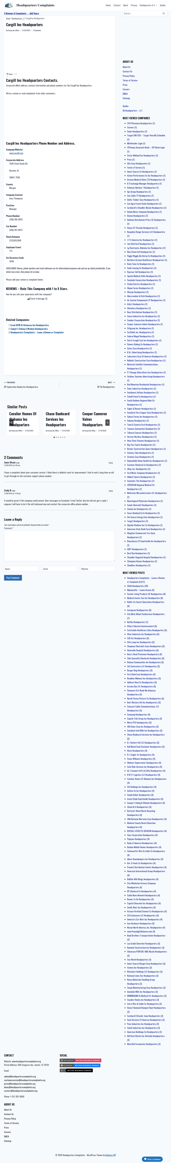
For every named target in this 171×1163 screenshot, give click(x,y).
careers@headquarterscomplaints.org (20, 1090)
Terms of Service (130, 80)
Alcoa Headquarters (135, 750)
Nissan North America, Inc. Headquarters (144, 927)
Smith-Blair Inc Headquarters (140, 907)
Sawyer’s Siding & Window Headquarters (29, 328)
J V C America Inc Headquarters (140, 240)
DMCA (125, 93)
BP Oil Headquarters (88, 384)
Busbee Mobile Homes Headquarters (142, 847)
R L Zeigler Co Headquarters (139, 754)
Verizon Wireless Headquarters (140, 436)
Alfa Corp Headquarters (137, 163)
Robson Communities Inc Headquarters (144, 662)
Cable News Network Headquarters (142, 895)
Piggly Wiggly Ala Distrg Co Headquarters (144, 256)
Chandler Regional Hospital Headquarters (145, 557)
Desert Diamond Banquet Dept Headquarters (146, 1007)
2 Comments (37, 30)
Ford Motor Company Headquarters (142, 472)
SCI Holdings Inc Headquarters (140, 786)
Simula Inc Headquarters (138, 509)
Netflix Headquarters (136, 622)
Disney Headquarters (136, 215)
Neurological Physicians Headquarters (143, 501)
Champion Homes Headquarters (140, 561)
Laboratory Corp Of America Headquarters (145, 356)
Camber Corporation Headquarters (142, 320)
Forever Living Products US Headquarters (145, 594)
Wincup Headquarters (136, 292)
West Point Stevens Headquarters (141, 440)
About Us (126, 67)
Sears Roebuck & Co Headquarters (142, 513)
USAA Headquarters (135, 586)
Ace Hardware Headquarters (139, 923)
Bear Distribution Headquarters (140, 312)
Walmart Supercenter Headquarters (142, 762)
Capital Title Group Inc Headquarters (143, 718)
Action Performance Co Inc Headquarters (145, 175)
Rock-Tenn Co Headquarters (139, 264)
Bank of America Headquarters (140, 843)
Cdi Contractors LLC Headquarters (142, 666)
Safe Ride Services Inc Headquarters (143, 766)
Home (108, 5)
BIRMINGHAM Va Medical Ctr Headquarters (145, 995)
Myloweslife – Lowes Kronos (139, 590)
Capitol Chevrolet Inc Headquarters (142, 903)
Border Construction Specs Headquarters (145, 448)
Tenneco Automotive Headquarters (142, 428)
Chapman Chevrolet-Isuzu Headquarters (144, 646)
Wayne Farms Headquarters (139, 288)
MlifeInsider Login (135, 143)
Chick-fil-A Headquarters (137, 807)
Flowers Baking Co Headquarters (141, 344)
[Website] (97, 569)
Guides (163, 5)
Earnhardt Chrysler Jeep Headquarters (143, 1015)
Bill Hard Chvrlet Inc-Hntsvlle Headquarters (146, 1036)
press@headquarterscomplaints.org (19, 1083)
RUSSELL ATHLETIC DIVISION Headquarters (145, 831)
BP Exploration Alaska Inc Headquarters (30, 384)
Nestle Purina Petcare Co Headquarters (144, 698)
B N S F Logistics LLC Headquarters (142, 774)
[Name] (21, 569)
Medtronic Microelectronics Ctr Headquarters (147, 493)
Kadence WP (110, 1155)
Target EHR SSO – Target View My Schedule (146, 135)
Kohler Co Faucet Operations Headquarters (145, 602)
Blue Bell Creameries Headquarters (142, 1044)
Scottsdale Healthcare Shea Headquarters (145, 630)
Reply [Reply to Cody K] (111, 490)
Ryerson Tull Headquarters (138, 272)
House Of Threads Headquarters (141, 227)
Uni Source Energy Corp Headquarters (143, 517)
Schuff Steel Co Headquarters (140, 396)
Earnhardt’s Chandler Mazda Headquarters (145, 207)
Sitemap (126, 98)
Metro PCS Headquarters (138, 722)
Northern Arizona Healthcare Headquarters (145, 260)
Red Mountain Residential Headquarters (144, 384)
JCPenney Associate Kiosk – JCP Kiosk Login (146, 147)
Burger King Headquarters (138, 670)
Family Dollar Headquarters (139, 794)
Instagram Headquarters (137, 610)
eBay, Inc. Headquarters (137, 469)
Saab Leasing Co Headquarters (140, 268)
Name (7, 568)
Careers (126, 89)
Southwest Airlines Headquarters (141, 392)
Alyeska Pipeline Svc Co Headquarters (143, 525)
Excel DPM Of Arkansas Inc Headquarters (29, 325)
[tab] (54, 437)
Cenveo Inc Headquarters (138, 967)
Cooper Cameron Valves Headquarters (143, 324)
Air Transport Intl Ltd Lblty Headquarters (144, 770)
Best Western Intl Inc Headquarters (142, 702)
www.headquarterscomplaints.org (26, 1061)
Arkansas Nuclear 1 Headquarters (141, 187)
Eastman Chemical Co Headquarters (142, 464)
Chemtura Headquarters (137, 308)
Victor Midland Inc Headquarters (141, 155)
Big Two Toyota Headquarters (140, 444)
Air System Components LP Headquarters (145, 300)
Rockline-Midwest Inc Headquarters (142, 678)
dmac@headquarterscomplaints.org (19, 1087)
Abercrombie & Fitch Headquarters (142, 296)
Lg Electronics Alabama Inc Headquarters (145, 248)
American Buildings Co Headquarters (143, 1032)
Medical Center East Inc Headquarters (143, 598)
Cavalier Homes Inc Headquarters (141, 999)
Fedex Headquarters (135, 131)
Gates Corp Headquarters (138, 348)
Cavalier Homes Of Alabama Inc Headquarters (22, 419)
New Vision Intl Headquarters (139, 251)
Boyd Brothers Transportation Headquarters (146, 935)
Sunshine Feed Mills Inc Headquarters (143, 730)
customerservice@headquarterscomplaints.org (24, 1080)
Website (84, 568)
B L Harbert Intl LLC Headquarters (141, 742)
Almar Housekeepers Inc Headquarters (143, 859)
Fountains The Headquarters (139, 480)
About (125, 5)
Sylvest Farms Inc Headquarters (141, 416)
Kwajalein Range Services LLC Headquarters (146, 231)
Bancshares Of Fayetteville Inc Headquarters (146, 541)
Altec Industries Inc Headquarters (141, 634)
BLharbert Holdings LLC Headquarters (143, 971)
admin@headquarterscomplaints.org (20, 1076)
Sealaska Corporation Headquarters (142, 280)
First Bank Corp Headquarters (140, 674)
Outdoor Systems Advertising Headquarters (146, 376)
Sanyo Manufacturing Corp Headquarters (145, 987)
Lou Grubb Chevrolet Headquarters (142, 943)
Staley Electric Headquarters (139, 284)
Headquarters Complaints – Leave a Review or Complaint (37, 332)
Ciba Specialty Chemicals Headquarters (144, 658)
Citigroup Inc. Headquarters (139, 328)
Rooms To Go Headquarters (139, 899)
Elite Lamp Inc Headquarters (139, 642)
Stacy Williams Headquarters (139, 758)
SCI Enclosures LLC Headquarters (141, 915)
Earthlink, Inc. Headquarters (139, 332)
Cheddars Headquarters (137, 565)
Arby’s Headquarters (136, 304)
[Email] (59, 569)
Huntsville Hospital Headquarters (141, 650)
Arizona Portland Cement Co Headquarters (145, 911)
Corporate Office (13, 30)
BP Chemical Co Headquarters (140, 891)
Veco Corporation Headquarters (141, 835)
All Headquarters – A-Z (132, 110)
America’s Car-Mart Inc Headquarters (143, 919)
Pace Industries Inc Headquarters (141, 1024)
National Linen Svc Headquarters (141, 975)
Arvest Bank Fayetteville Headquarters (143, 799)
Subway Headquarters (136, 420)
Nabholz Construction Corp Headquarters (145, 360)
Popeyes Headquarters (137, 839)
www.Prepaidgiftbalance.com (139, 931)
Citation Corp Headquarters (139, 456)
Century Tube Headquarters (139, 452)
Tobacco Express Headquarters (140, 432)
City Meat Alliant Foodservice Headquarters (146, 614)
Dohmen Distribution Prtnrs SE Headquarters (146, 219)
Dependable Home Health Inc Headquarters (145, 460)
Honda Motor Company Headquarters (143, 211)
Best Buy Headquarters (137, 553)
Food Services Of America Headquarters (144, 1019)
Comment (9, 528)
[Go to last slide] (11, 422)
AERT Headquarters (135, 549)
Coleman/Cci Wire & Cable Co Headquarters (146, 851)
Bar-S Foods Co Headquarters (140, 863)
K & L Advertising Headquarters (140, 352)
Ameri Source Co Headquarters (140, 171)
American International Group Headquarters (146, 871)
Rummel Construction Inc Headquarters (144, 947)
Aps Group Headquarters (137, 191)
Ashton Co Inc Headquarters (139, 790)
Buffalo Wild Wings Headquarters (141, 879)
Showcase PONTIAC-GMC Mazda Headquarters (147, 951)
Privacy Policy (129, 75)
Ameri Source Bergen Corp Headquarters (144, 963)
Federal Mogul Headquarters (139, 336)
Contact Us (127, 71)
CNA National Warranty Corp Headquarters (145, 819)
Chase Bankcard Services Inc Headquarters (57, 419)
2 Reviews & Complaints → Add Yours (21, 13)
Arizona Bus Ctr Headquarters (140, 686)
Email (45, 568)
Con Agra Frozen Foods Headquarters (143, 203)
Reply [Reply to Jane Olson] (111, 462)
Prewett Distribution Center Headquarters (145, 867)
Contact (117, 5)
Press (125, 84)
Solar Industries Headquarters (140, 388)
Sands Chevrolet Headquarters (140, 505)
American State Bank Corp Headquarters (144, 529)
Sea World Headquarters (137, 959)
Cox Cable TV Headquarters (139, 195)
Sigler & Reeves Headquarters (140, 408)
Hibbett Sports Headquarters (139, 477)
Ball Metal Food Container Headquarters (144, 746)
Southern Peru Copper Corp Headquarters (145, 412)
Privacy (134, 5)
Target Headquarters (136, 521)
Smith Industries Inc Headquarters (142, 1027)
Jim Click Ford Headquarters (139, 243)
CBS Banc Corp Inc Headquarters (141, 726)
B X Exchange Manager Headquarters (143, 183)
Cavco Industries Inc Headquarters (142, 316)
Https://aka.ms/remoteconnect (140, 626)
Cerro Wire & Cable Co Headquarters (143, 1003)
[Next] (107, 422)
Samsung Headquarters (137, 714)
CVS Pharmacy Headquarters (139, 123)
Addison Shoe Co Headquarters (140, 682)
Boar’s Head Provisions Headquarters (143, 654)
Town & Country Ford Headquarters (142, 424)
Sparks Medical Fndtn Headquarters (142, 276)
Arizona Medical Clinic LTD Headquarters (144, 179)
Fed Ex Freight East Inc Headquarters (143, 340)
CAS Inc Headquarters (136, 638)
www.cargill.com (16, 153)
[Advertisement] (59, 52)
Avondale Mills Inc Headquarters (141, 991)
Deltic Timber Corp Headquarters (141, 199)
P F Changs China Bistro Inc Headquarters (145, 372)
